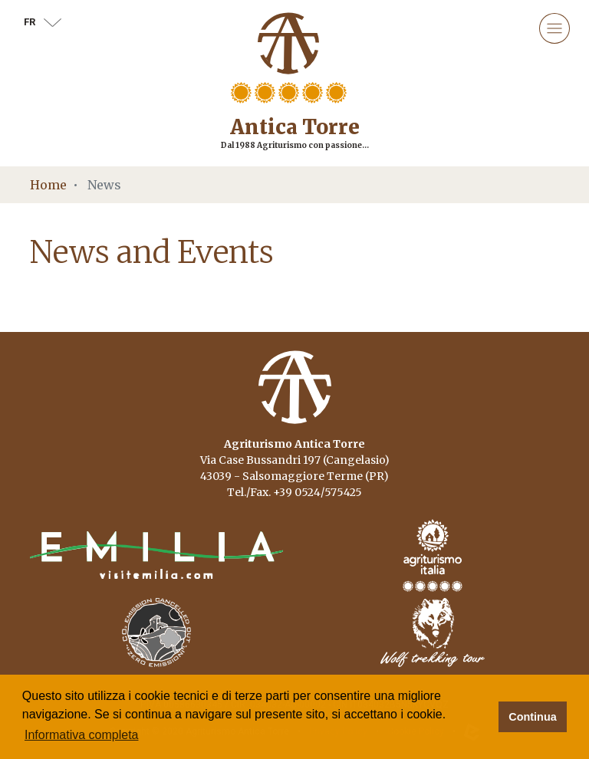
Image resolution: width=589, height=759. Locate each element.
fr (42, 22)
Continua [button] (532, 717)
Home (48, 184)
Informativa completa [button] (82, 734)
